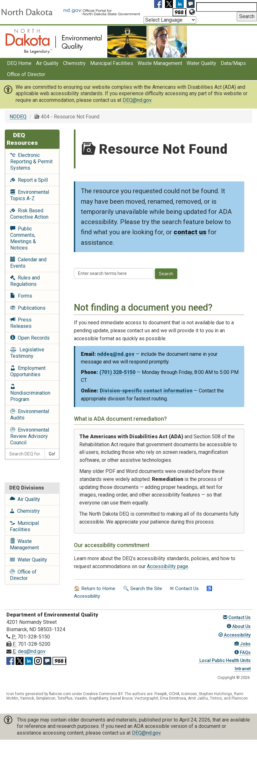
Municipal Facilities (111, 63)
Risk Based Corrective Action (29, 214)
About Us (239, 626)
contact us (190, 232)
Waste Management (160, 63)
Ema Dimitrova (173, 698)
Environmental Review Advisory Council (29, 436)
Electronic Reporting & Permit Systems (31, 161)
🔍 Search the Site (142, 588)
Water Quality (201, 63)
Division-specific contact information (146, 391)
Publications (28, 308)
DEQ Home (19, 63)
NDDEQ (18, 117)
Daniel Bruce (121, 698)
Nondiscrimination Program (30, 393)
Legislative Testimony (27, 353)
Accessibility (234, 635)
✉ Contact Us (184, 588)
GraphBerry (98, 698)
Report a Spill (29, 180)
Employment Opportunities (28, 371)
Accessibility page (167, 566)
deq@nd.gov (32, 651)
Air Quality (47, 63)
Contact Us (237, 617)
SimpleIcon (45, 698)
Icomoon (189, 694)
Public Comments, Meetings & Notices (23, 238)
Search (166, 273)
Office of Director (26, 74)
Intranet (242, 668)
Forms (21, 296)
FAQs (242, 652)
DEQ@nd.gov (137, 100)
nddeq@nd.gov (116, 354)
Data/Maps (233, 63)
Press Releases (21, 323)
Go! (52, 453)
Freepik (160, 694)
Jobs (242, 643)
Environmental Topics (29, 195)
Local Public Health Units (224, 660)
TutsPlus (65, 698)
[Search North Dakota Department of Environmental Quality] (226, 7)
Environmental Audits (29, 414)
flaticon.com (60, 694)
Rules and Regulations (25, 281)
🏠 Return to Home (94, 588)
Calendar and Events (28, 263)
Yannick (27, 698)
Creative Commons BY (103, 694)
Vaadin (81, 698)
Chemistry (74, 63)
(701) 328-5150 (117, 372)
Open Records (30, 338)
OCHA (174, 694)
